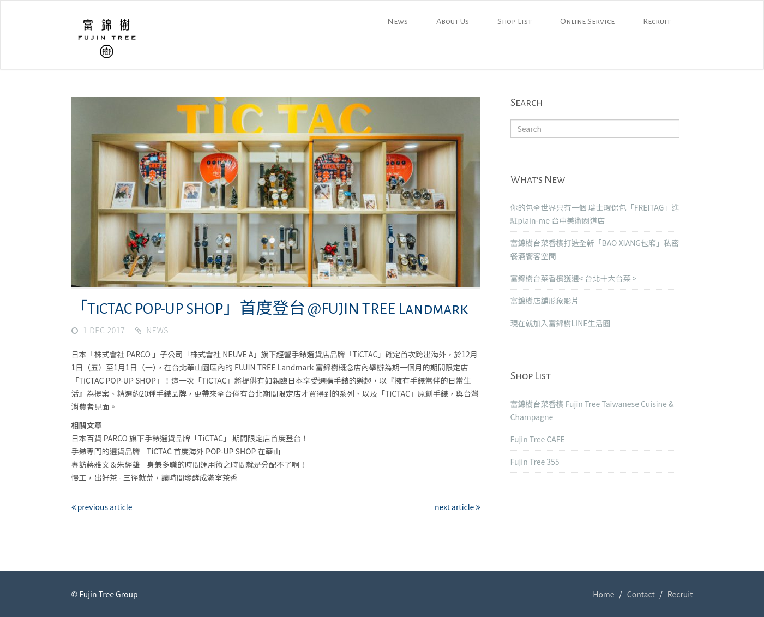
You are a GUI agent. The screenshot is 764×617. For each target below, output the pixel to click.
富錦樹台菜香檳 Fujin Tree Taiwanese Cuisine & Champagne (592, 410)
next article (457, 506)
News (397, 21)
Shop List (514, 21)
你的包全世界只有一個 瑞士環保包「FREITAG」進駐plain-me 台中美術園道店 (594, 214)
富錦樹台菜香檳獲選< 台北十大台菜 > (573, 278)
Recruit (657, 21)
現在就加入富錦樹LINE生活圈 (560, 323)
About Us (452, 21)
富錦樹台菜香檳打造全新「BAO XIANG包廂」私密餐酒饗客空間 (594, 249)
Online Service (587, 21)
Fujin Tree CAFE (537, 439)
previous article (102, 506)
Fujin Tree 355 (535, 461)
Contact (641, 594)
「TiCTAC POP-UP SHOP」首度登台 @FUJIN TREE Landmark (269, 309)
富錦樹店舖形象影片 (544, 300)
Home (603, 594)
